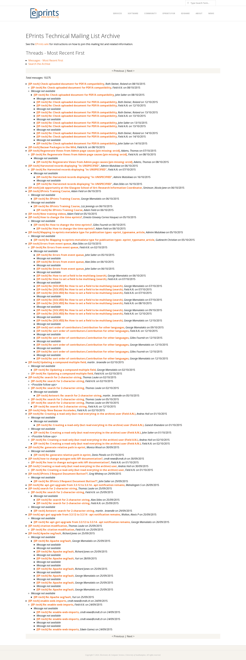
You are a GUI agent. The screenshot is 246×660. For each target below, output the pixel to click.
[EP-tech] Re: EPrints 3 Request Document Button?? (65, 481)
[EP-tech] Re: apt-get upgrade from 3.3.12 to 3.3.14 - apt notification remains (76, 485)
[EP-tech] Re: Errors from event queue (54, 247)
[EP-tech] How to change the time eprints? (55, 217)
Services (117, 13)
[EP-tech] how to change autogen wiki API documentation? (65, 458)
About (199, 13)
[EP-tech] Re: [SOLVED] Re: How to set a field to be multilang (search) (80, 286)
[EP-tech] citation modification (47, 526)
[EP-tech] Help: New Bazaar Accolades (52, 410)
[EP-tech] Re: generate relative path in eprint (56, 447)
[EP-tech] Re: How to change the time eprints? (63, 224)
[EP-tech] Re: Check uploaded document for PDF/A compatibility (71, 87)
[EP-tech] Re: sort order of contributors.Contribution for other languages (83, 331)
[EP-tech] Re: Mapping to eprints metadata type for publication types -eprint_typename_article (94, 240)
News (211, 13)
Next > (130, 71)
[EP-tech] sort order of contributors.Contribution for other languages (80, 327)
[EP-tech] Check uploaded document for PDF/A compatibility (66, 84)
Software (133, 13)
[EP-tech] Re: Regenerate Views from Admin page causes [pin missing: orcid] (79, 154)
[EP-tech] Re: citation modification (52, 529)
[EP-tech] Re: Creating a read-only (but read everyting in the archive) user (77, 470)
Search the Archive (39, 64)
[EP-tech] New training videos (47, 214)
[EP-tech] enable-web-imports (47, 601)
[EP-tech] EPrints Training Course (49, 191)
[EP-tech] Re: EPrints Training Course (57, 198)
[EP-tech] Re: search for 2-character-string (54, 377)
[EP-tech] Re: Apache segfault (52, 541)
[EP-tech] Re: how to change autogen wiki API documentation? (70, 462)
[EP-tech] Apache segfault (44, 533)
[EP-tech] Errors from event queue (49, 243)
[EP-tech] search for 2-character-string (52, 488)
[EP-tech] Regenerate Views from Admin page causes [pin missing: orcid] (74, 150)
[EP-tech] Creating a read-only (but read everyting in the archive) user (72, 466)
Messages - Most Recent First (45, 60)
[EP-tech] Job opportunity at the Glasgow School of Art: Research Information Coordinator (85, 187)
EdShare (185, 13)
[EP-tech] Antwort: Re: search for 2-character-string (69, 395)
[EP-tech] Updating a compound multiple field (57, 362)
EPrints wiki (42, 44)
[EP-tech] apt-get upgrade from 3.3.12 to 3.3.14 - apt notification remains (74, 514)
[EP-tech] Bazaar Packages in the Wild (52, 147)
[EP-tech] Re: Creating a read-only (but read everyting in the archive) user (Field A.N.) (81, 413)
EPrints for (169, 13)
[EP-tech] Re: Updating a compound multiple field (65, 370)
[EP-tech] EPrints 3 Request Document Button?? (58, 473)
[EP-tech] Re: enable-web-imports (52, 604)
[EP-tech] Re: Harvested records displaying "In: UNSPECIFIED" (69, 169)
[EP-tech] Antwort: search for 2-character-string (64, 510)
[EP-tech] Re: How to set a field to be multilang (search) (71, 275)
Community (150, 13)
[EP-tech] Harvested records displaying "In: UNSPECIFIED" (64, 165)
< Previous (118, 71)
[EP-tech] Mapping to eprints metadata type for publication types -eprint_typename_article (86, 232)
